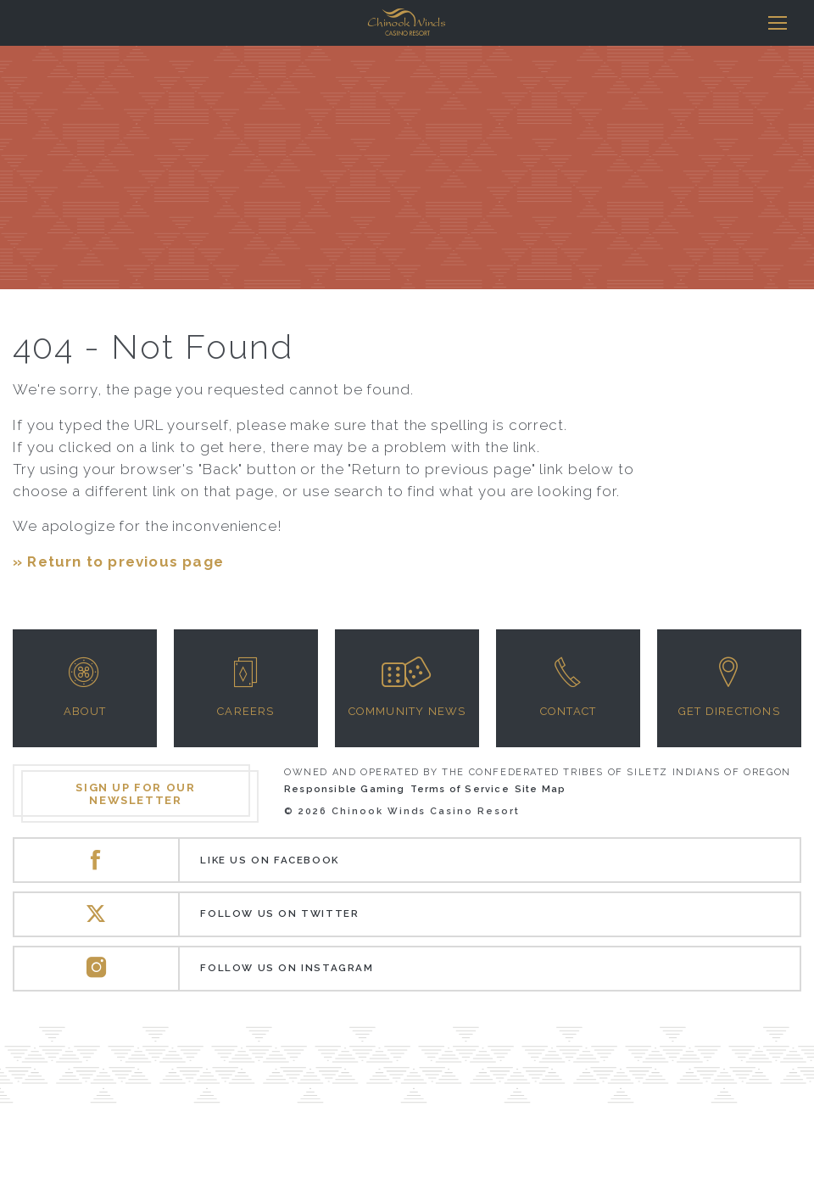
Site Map (540, 789)
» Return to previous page (118, 561)
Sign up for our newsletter (135, 794)
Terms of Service (460, 789)
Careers (245, 711)
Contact (568, 711)
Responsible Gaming (344, 789)
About (85, 711)
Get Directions (729, 711)
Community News (407, 711)
